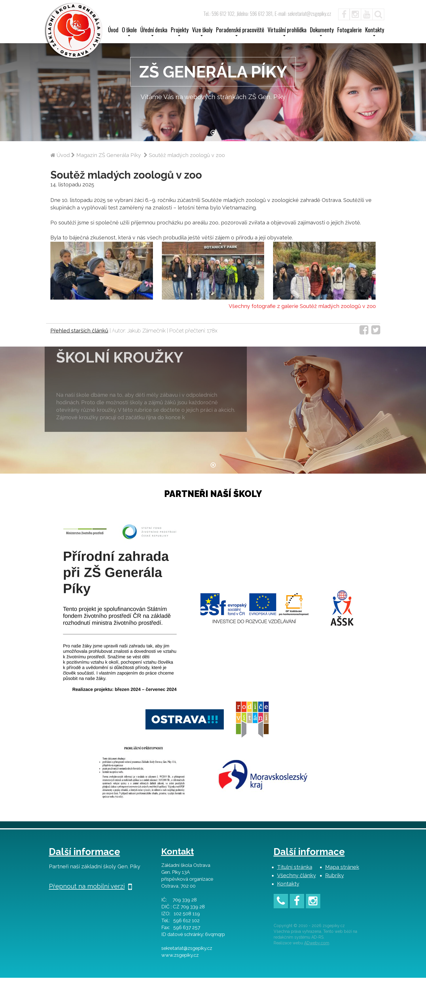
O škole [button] (129, 31)
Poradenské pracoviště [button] (240, 31)
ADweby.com (316, 952)
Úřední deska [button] (153, 31)
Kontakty (288, 893)
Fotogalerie (349, 30)
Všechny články (296, 885)
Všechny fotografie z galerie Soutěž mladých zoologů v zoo (302, 315)
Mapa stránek (342, 876)
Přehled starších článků (79, 340)
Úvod (113, 30)
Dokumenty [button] (322, 31)
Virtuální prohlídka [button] (287, 31)
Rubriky (334, 885)
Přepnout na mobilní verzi (90, 895)
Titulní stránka (294, 876)
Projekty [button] (180, 31)
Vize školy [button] (202, 31)
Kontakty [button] (374, 31)
